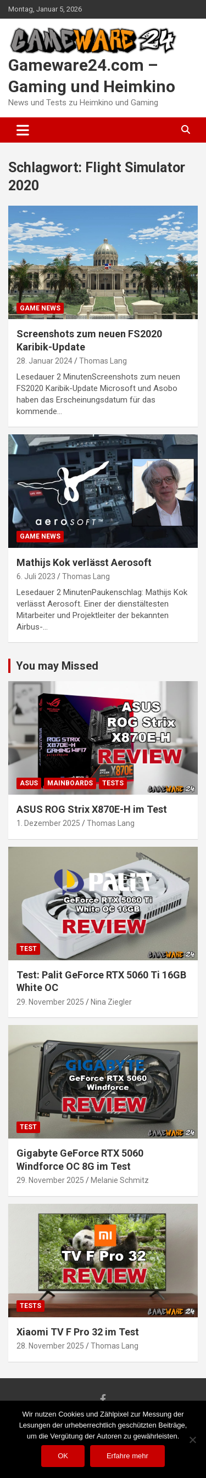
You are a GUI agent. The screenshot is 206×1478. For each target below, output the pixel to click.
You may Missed (57, 665)
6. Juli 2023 (35, 576)
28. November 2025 (50, 1345)
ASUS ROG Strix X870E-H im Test (91, 809)
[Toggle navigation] (22, 130)
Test (28, 949)
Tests (113, 783)
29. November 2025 (50, 1002)
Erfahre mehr (127, 1456)
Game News (40, 308)
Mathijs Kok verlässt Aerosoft (84, 562)
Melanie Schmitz (120, 1180)
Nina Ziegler (111, 1002)
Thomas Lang (103, 360)
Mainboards (70, 783)
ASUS (29, 783)
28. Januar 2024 (44, 360)
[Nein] (192, 1439)
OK (63, 1456)
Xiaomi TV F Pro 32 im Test (77, 1332)
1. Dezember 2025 (48, 823)
